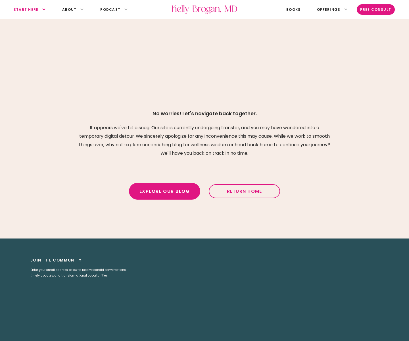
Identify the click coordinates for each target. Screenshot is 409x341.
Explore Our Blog (164, 191)
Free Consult (375, 9)
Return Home (244, 191)
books (293, 9)
